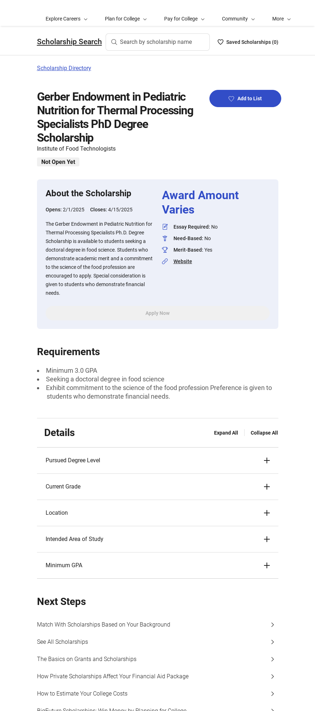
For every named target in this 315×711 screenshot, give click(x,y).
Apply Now (157, 313)
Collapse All (264, 433)
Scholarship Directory (64, 68)
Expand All (226, 433)
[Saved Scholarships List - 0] (248, 42)
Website (182, 261)
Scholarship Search (69, 41)
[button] (282, 13)
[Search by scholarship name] (158, 42)
